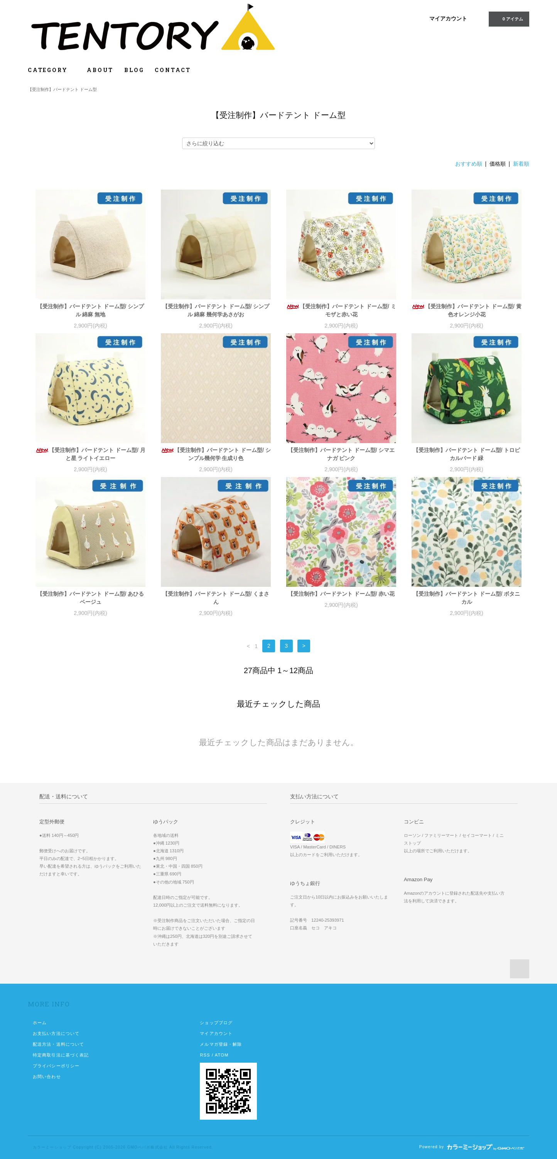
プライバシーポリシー (56, 1065)
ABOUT (100, 70)
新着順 (521, 164)
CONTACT (173, 70)
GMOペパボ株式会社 (147, 1147)
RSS (205, 1055)
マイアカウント (448, 18)
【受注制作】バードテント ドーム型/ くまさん (216, 598)
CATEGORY (52, 70)
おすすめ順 (468, 164)
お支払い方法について (56, 1033)
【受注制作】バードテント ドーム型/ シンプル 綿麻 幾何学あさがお (216, 310)
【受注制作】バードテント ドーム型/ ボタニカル (466, 598)
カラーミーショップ (52, 1147)
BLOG (134, 70)
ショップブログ (216, 1022)
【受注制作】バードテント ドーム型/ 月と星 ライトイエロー (90, 454)
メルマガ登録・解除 (221, 1044)
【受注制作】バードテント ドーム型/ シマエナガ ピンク (341, 454)
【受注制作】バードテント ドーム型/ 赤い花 (341, 594)
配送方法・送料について (58, 1044)
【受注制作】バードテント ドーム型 (62, 89)
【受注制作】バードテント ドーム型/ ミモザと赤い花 (341, 310)
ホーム (40, 1022)
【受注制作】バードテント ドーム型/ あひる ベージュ (90, 598)
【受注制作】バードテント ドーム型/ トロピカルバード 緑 (466, 454)
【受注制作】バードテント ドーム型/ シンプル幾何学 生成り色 (216, 454)
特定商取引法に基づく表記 (61, 1055)
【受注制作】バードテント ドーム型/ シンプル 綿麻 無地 (90, 310)
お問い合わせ (47, 1076)
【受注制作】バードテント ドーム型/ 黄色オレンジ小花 (467, 310)
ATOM (222, 1055)
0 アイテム (508, 18)
